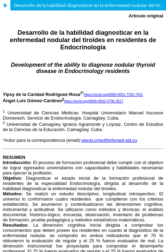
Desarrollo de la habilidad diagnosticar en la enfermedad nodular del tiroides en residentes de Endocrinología (90, 5)
